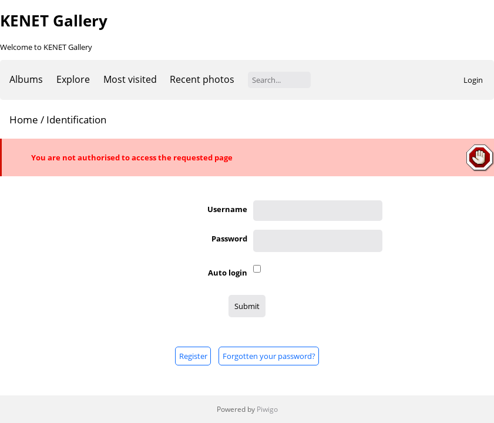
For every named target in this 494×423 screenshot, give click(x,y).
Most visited (130, 79)
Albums (26, 79)
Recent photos (202, 79)
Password (229, 238)
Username (227, 209)
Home (23, 119)
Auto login (227, 272)
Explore (73, 79)
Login (473, 80)
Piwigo (267, 409)
